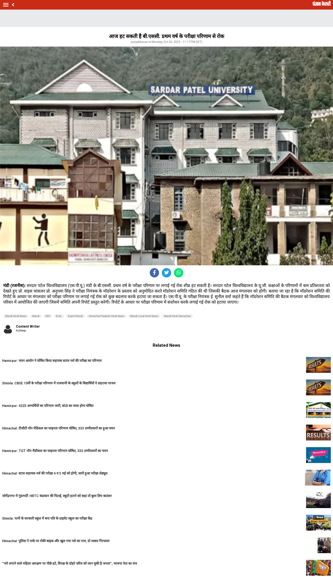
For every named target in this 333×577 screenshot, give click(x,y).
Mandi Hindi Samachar (177, 316)
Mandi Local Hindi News (144, 316)
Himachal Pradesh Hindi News (106, 316)
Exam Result (75, 316)
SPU (47, 316)
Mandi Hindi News (15, 316)
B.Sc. (59, 316)
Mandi (36, 316)
